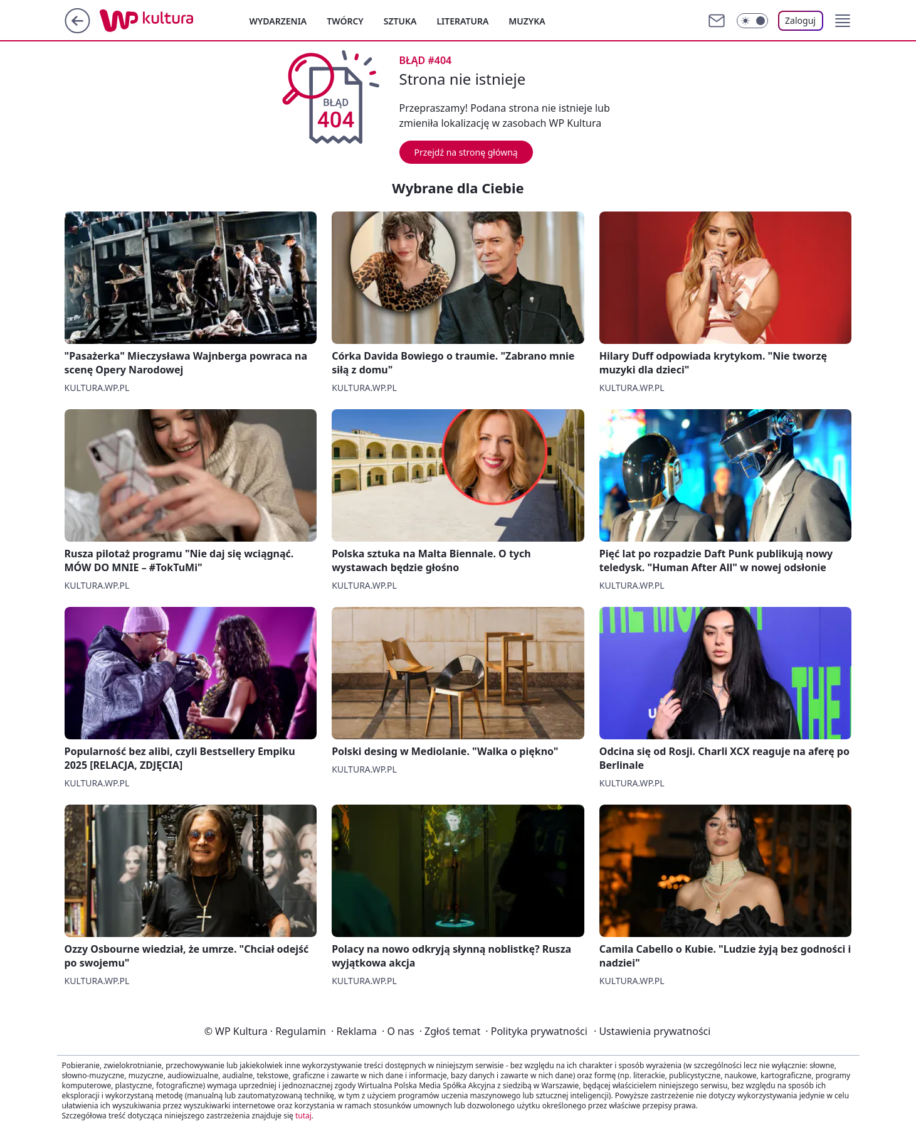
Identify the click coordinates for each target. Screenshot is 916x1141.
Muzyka (526, 21)
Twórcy (345, 21)
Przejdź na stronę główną (466, 152)
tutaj (303, 1115)
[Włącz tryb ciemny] (752, 20)
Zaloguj (800, 20)
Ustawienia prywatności (652, 1031)
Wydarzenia (278, 21)
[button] (843, 21)
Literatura (462, 21)
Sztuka (400, 21)
